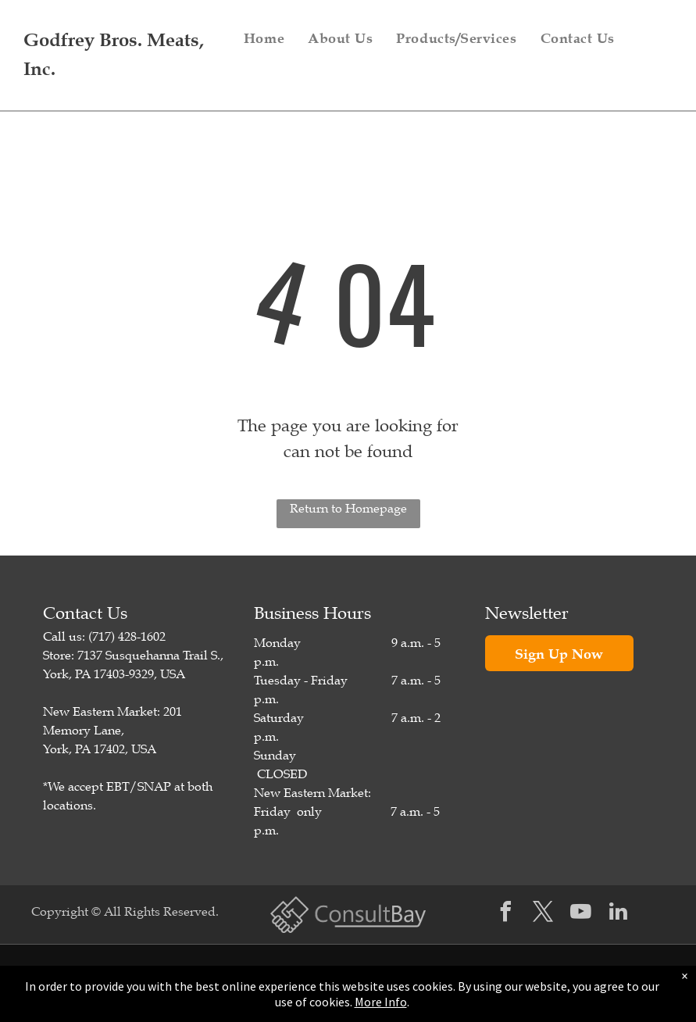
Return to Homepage (348, 508)
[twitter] (543, 913)
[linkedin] (618, 913)
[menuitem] (264, 38)
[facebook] (506, 913)
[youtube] (581, 913)
